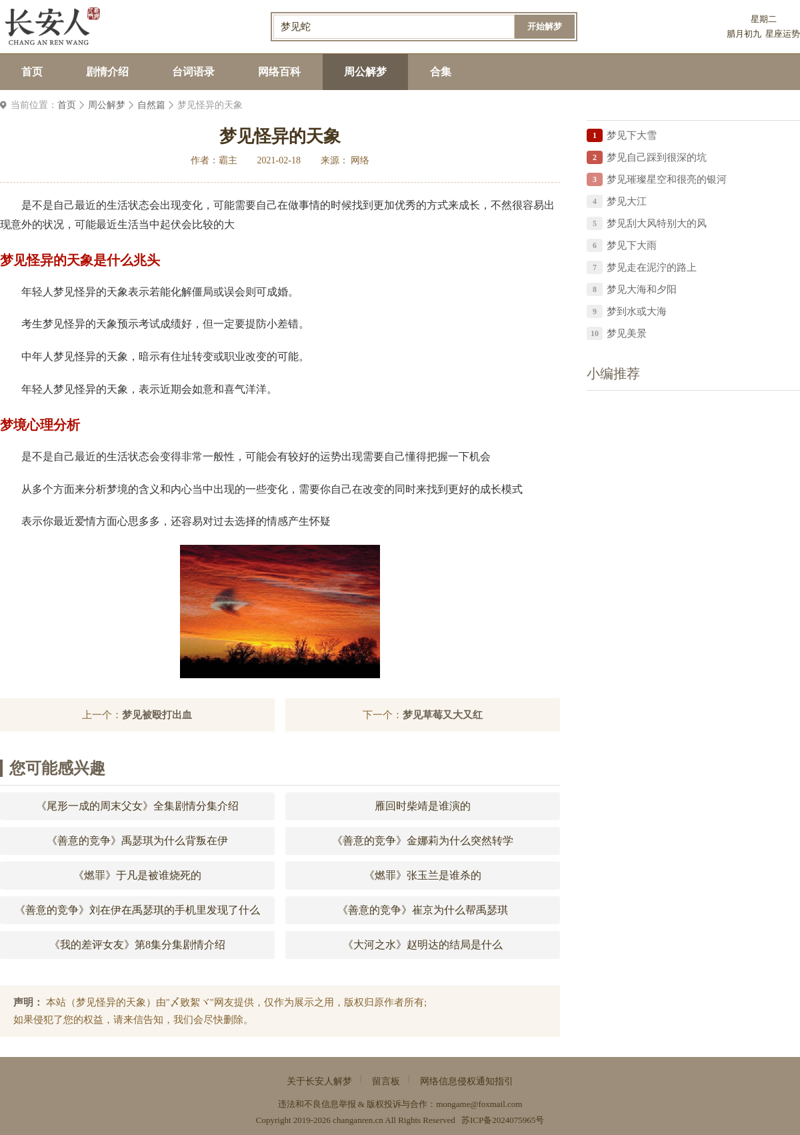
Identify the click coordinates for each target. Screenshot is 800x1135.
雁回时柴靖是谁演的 (423, 806)
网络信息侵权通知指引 (466, 1081)
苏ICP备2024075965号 (502, 1120)
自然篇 (151, 105)
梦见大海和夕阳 (642, 289)
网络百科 (279, 71)
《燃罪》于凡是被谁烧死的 (137, 875)
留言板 (386, 1081)
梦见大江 (627, 201)
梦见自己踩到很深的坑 (657, 157)
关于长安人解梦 (319, 1081)
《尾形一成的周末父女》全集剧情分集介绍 (137, 806)
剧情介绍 (107, 71)
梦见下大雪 (632, 135)
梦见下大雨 (632, 245)
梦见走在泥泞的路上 (652, 267)
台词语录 (193, 71)
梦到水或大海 (637, 311)
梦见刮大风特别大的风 (657, 223)
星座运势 (782, 34)
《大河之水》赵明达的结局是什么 (423, 944)
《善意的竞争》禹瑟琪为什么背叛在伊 (137, 840)
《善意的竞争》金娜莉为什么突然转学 (422, 840)
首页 (32, 71)
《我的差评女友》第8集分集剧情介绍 (137, 944)
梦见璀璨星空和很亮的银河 (667, 179)
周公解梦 (365, 71)
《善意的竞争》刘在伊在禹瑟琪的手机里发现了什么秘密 (137, 914)
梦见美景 (627, 333)
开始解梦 (544, 26)
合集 (440, 71)
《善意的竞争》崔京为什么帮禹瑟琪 (422, 910)
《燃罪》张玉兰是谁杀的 (422, 875)
